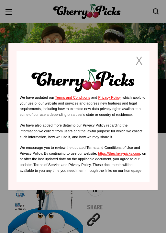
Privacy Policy (109, 97)
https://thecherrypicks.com (119, 153)
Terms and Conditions (72, 97)
